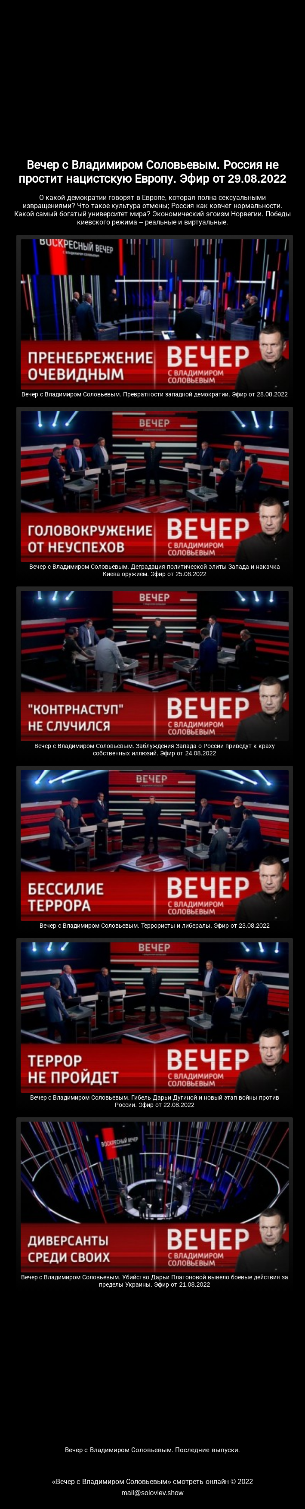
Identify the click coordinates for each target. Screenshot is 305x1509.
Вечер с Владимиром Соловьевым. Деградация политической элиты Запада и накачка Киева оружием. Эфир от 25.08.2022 (155, 566)
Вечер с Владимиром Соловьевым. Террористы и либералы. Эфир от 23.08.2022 (155, 922)
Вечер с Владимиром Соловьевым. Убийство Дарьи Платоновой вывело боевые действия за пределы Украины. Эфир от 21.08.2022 (155, 1277)
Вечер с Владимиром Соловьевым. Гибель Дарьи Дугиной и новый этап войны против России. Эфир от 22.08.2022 (155, 1097)
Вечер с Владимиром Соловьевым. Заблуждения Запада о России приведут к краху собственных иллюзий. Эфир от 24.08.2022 (155, 746)
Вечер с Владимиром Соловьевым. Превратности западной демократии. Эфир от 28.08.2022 (155, 391)
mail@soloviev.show (152, 1493)
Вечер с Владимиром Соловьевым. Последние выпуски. (152, 1449)
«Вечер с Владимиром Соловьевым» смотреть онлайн (140, 1481)
